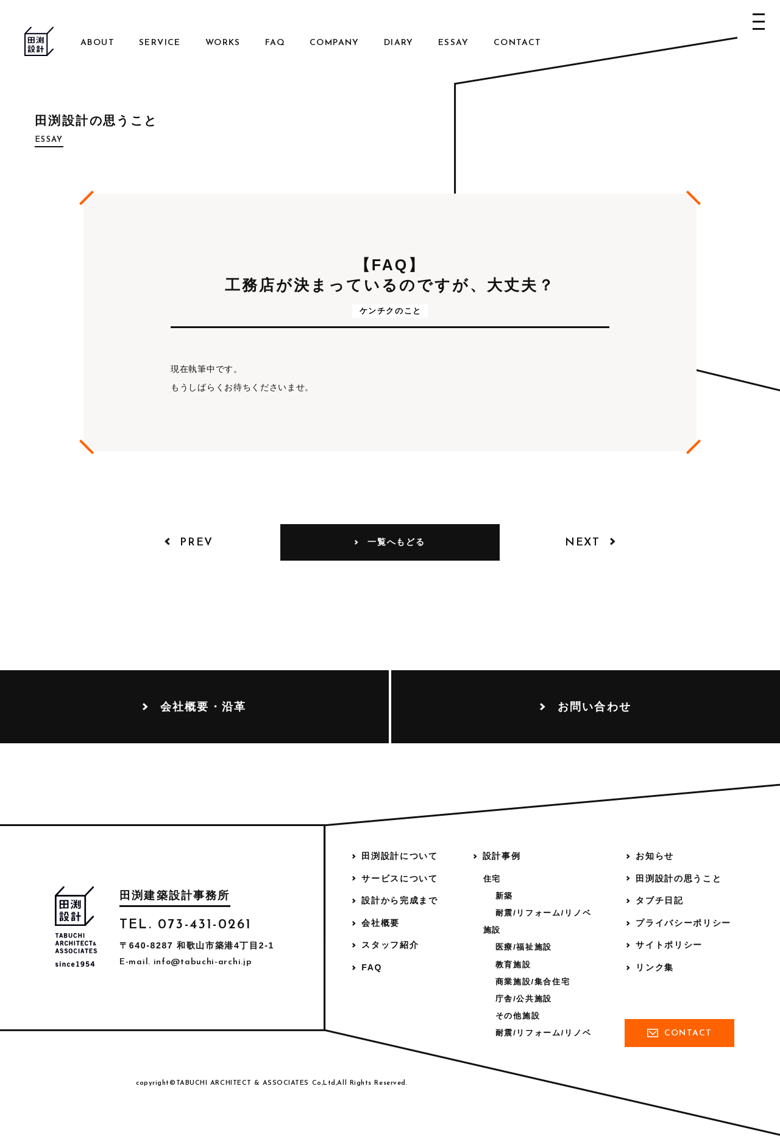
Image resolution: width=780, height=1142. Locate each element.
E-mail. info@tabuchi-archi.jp (185, 962)
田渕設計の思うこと (679, 878)
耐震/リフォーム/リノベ (543, 912)
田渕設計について (399, 856)
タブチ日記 (659, 900)
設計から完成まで (399, 900)
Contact (518, 42)
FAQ (275, 42)
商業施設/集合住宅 (532, 981)
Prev (196, 542)
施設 (492, 929)
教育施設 (513, 964)
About (97, 42)
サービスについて (399, 878)
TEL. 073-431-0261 (185, 925)
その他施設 (517, 1015)
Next (582, 542)
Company (335, 42)
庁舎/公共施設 (523, 998)
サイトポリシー (669, 945)
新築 (504, 895)
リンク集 (655, 967)
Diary (399, 42)
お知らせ (655, 856)
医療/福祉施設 (523, 946)
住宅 (492, 878)
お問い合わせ (594, 707)
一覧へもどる (396, 542)
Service (160, 42)
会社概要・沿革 (203, 707)
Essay (453, 42)
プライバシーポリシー (683, 923)
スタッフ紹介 (390, 945)
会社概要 (380, 923)
